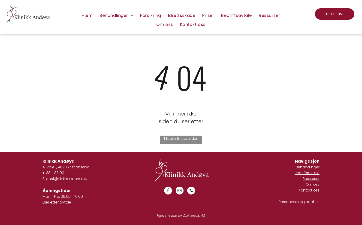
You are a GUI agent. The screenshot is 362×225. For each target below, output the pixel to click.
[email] (180, 191)
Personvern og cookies (299, 201)
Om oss (313, 184)
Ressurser (311, 178)
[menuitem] (87, 15)
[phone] (191, 191)
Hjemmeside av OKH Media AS (181, 215)
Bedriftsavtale (307, 173)
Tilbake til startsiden (181, 138)
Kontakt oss (309, 190)
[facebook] (168, 191)
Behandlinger (308, 167)
